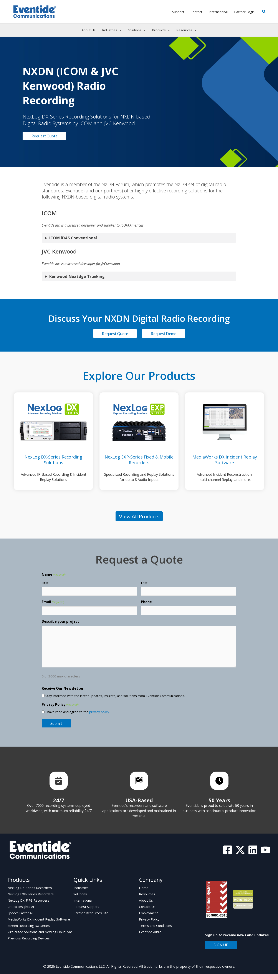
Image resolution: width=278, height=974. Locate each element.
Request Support (86, 906)
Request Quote (44, 135)
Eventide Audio (150, 932)
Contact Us (147, 906)
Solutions (80, 894)
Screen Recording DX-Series (29, 925)
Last (144, 582)
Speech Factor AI (20, 913)
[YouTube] (265, 850)
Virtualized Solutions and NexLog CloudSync (40, 932)
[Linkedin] (253, 850)
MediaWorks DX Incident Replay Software (39, 919)
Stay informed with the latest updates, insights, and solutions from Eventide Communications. (115, 696)
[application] (119, 30)
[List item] (58, 780)
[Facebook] (228, 850)
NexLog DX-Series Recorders (30, 888)
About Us (146, 900)
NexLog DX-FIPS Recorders (28, 900)
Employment (148, 913)
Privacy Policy (149, 919)
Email (53, 602)
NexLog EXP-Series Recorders (31, 894)
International (82, 900)
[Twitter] (240, 850)
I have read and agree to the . (77, 712)
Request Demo (163, 333)
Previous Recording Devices (29, 938)
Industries (81, 888)
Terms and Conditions (155, 925)
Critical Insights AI (21, 906)
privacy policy (99, 712)
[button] (264, 12)
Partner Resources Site (90, 913)
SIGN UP (220, 944)
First (45, 582)
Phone (146, 601)
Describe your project (60, 621)
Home (143, 888)
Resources (147, 894)
